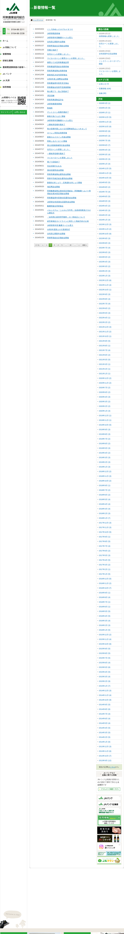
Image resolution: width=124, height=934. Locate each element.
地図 (24, 906)
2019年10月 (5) (105, 425)
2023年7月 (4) (104, 248)
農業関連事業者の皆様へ (13, 67)
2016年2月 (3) (104, 625)
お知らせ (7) (104, 84)
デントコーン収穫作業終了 (58, 112)
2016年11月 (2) (105, 583)
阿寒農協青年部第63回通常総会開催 (61, 198)
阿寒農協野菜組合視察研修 (58, 67)
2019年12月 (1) (105, 415)
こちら (112, 767)
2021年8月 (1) (104, 346)
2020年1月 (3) (104, 411)
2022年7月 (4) (104, 304)
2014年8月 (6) (104, 709)
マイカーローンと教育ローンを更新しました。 (66, 58)
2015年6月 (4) (104, 663)
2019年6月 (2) (104, 443)
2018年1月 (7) (104, 518)
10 (70, 245)
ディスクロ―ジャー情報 (45, 931)
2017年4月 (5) (104, 560)
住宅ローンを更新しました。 (59, 54)
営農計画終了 (52, 50)
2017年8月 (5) (104, 541)
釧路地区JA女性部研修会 (57, 75)
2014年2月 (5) (104, 737)
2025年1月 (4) (104, 164)
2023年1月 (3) (104, 276)
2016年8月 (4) (104, 597)
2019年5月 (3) (104, 448)
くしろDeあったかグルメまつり (60, 29)
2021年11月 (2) (105, 332)
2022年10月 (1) (105, 290)
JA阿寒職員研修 (53, 33)
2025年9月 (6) (104, 131)
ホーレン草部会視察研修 (57, 133)
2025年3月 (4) (104, 154)
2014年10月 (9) (105, 700)
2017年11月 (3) (105, 527)
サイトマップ (6, 112)
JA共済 (13, 80)
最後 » (84, 245)
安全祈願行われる (54, 166)
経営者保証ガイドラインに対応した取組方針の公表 (68, 221)
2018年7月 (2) (104, 490)
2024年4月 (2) (104, 206)
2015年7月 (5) (104, 658)
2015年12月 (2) (105, 635)
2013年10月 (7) (105, 756)
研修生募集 (13, 61)
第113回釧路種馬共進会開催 (58, 145)
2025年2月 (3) (104, 159)
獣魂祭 (50, 108)
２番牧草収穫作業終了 (56, 125)
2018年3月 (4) (104, 509)
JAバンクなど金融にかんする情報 (109, 789)
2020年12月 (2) (105, 378)
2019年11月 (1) (105, 420)
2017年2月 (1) (104, 569)
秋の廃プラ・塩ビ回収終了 (58, 91)
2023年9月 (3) (104, 238)
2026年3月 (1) (104, 103)
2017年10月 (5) (105, 532)
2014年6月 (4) (104, 718)
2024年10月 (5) (105, 178)
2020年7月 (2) (104, 388)
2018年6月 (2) (104, 495)
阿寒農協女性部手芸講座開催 (59, 87)
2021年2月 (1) (104, 369)
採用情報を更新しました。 (110, 34)
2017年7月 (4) (104, 546)
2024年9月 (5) (104, 182)
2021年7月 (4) (104, 350)
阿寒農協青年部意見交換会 (58, 83)
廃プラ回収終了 (53, 162)
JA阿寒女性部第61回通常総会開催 (61, 202)
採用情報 (13, 87)
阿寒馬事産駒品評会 (55, 100)
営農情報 (13, 54)
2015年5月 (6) (104, 667)
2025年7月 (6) (104, 140)
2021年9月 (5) (104, 341)
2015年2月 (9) (104, 681)
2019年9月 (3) (104, 429)
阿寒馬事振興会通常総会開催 (59, 174)
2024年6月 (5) (104, 196)
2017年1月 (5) (104, 574)
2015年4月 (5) (104, 672)
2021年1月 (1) (104, 374)
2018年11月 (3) (105, 476)
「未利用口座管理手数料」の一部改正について (66, 217)
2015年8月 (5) (104, 653)
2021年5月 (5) (104, 360)
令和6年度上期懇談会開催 (57, 79)
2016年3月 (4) (104, 621)
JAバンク (13, 74)
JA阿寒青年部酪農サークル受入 (60, 38)
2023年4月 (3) (104, 262)
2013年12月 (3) (105, 746)
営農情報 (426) (105, 89)
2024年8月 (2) (104, 187)
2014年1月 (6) (104, 742)
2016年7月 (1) (104, 602)
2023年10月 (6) (105, 234)
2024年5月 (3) (104, 201)
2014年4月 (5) (104, 728)
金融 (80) (102, 93)
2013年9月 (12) (105, 760)
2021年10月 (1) (105, 336)
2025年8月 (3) (104, 136)
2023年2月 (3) (104, 271)
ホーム (13, 41)
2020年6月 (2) (104, 392)
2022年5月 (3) (104, 313)
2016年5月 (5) (104, 611)
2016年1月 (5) (104, 630)
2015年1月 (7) (104, 686)
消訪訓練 (50, 96)
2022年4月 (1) (104, 318)
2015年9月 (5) (104, 649)
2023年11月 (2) (105, 229)
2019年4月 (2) (104, 453)
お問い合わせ (19, 112)
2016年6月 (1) (104, 607)
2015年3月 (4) (104, 677)
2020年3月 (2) (104, 402)
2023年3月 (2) (104, 266)
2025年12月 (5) (105, 117)
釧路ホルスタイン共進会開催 (59, 137)
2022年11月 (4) (105, 285)
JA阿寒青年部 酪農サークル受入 (60, 225)
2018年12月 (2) (105, 471)
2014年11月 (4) (105, 695)
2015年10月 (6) (105, 644)
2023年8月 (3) (104, 243)
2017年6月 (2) (104, 551)
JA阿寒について (13, 47)
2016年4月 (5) (104, 616)
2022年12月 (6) (105, 280)
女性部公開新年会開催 (56, 42)
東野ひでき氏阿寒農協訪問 (58, 62)
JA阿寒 (14, 12)
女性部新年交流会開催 (110, 52)
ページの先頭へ (122, 926)
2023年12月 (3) (105, 224)
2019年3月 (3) (104, 457)
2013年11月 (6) (105, 751)
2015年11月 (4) (105, 639)
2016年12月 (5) (105, 579)
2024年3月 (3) (104, 210)
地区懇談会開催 (53, 187)
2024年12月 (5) (105, 168)
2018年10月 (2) (105, 481)
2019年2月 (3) (104, 462)
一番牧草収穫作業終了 (56, 154)
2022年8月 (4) (104, 299)
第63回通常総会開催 (55, 170)
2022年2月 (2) (104, 322)
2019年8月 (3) (104, 434)
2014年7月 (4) (104, 714)
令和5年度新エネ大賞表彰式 (58, 229)
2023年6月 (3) (104, 252)
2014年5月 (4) (104, 723)
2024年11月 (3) (105, 173)
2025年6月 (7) (104, 145)
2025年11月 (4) (105, 122)
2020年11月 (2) (105, 383)
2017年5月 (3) (104, 555)
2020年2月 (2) (104, 406)
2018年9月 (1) (104, 485)
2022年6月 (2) (104, 308)
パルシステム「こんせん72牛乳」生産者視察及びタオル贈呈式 (69, 211)
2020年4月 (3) (104, 397)
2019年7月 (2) (104, 439)
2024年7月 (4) (104, 192)
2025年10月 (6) (105, 126)
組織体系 (29, 931)
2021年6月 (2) (104, 355)
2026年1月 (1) (104, 112)
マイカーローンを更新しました (59, 158)
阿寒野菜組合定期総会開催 (58, 46)
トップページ (38, 20)
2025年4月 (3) (104, 150)
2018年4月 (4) (104, 504)
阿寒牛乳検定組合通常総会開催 (59, 178)
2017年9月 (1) (104, 537)
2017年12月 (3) (105, 523)
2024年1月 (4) (104, 220)
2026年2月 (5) (104, 108)
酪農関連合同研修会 (55, 206)
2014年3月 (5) (104, 732)
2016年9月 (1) (104, 593)
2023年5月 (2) (104, 257)
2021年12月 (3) (105, 327)
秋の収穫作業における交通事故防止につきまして (67, 129)
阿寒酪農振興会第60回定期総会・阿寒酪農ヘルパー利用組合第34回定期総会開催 (69, 192)
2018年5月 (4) (104, 499)
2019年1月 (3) (104, 467)
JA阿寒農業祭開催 (54, 104)
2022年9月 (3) (104, 294)
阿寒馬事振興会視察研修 (57, 71)
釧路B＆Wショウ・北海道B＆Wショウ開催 (64, 183)
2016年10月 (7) (105, 588)
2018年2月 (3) (104, 513)
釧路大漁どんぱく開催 (56, 116)
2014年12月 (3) (105, 691)
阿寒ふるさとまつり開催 (57, 141)
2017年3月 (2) (104, 565)
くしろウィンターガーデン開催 (110, 61)
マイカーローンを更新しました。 (110, 71)
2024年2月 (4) (104, 215)
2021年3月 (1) (104, 364)
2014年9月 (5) (104, 705)
